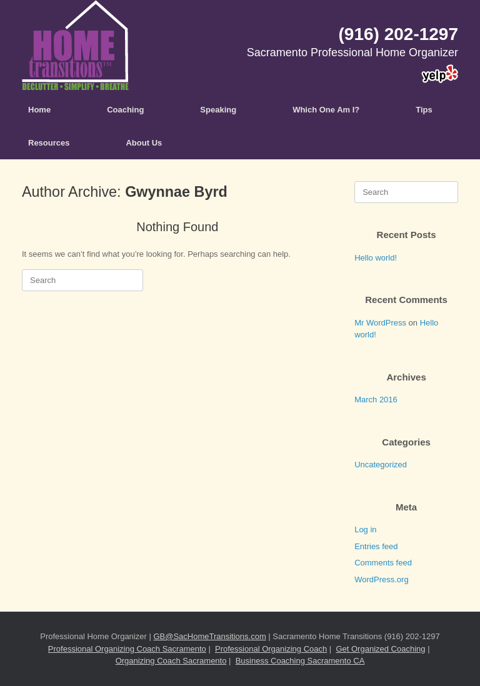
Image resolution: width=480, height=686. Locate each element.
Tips (424, 109)
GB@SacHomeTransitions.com (209, 636)
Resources (48, 142)
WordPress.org (381, 579)
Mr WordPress (380, 322)
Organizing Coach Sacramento (171, 660)
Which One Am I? (325, 109)
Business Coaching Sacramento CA (300, 660)
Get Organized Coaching (380, 649)
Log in (365, 529)
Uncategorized (380, 464)
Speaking (218, 109)
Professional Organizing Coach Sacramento (127, 649)
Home (39, 109)
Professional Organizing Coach (271, 649)
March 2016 (376, 399)
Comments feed (383, 562)
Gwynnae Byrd (176, 192)
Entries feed (376, 546)
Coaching (125, 109)
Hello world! (375, 257)
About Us (144, 142)
